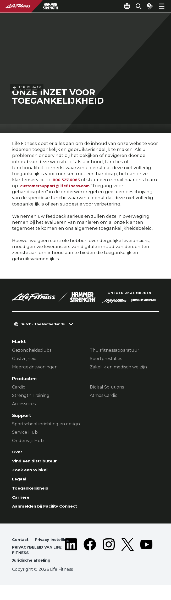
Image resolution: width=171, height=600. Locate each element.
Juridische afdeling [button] (32, 574)
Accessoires (24, 404)
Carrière (21, 501)
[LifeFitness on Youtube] (146, 561)
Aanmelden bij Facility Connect (48, 510)
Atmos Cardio (104, 395)
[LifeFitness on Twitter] (127, 561)
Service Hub (25, 432)
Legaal (20, 481)
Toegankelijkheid (32, 491)
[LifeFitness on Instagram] (108, 561)
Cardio (18, 387)
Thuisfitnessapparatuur (114, 350)
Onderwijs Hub (28, 441)
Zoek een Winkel (32, 472)
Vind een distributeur (37, 462)
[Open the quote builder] (148, 6)
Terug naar (26, 19)
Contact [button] (20, 544)
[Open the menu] (161, 6)
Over (17, 452)
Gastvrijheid (24, 359)
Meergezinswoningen (35, 367)
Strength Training (30, 395)
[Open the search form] (134, 6)
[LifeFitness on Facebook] (90, 561)
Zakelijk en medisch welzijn (118, 367)
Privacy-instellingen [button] (33, 552)
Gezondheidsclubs (31, 350)
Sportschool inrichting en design (46, 424)
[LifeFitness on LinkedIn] (71, 561)
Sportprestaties (106, 359)
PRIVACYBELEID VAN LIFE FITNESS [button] (39, 563)
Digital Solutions (107, 387)
